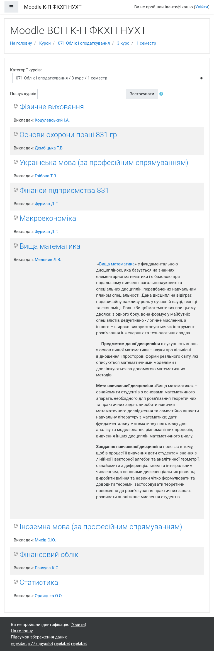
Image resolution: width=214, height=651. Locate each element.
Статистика (39, 582)
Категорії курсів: (26, 69)
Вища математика (50, 246)
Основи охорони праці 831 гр (68, 134)
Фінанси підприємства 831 (64, 190)
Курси (45, 43)
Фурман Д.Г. (46, 203)
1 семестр (146, 43)
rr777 (33, 643)
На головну (21, 43)
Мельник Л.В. (48, 259)
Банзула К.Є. (47, 567)
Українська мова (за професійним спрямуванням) (104, 162)
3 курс (123, 43)
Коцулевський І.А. (52, 120)
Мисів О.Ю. (45, 540)
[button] (162, 94)
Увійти (201, 6)
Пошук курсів (23, 93)
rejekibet (19, 643)
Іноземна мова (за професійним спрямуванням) (101, 526)
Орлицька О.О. (49, 595)
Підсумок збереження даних (39, 637)
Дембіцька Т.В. (49, 148)
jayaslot (46, 643)
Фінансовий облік (49, 554)
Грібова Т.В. (46, 175)
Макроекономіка (48, 218)
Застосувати (142, 93)
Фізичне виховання (52, 107)
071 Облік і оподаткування (84, 43)
